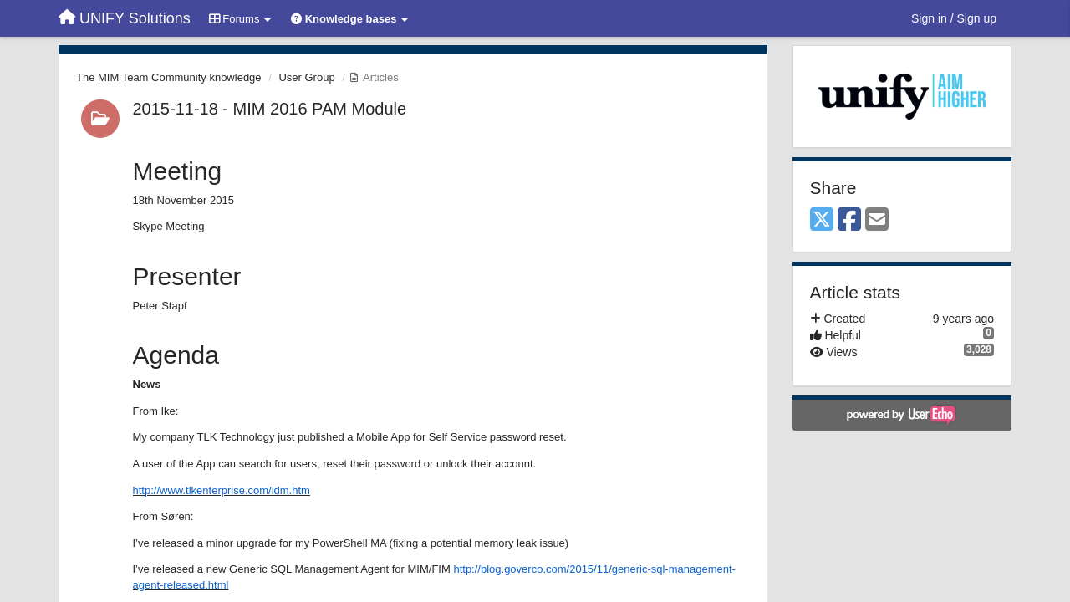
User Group (306, 77)
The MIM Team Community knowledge (169, 77)
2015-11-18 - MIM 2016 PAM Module (270, 108)
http (462, 569)
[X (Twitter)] (821, 220)
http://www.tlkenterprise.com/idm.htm (221, 490)
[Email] (877, 220)
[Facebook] (849, 220)
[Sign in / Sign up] (953, 18)
